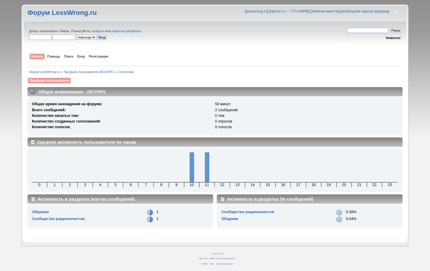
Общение (40, 212)
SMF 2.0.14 (203, 258)
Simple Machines (229, 258)
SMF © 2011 (215, 258)
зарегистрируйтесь (126, 31)
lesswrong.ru (256, 11)
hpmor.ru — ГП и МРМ (289, 11)
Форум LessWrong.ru (62, 12)
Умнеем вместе (324, 11)
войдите (98, 31)
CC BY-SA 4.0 (217, 254)
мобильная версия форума (364, 11)
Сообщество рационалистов (58, 219)
